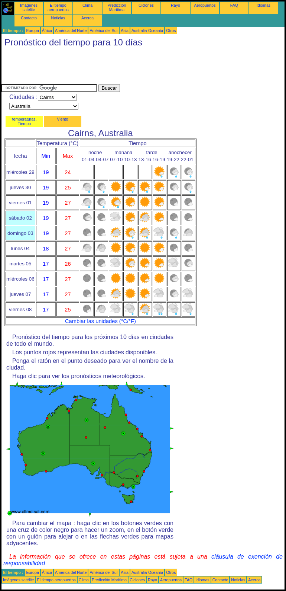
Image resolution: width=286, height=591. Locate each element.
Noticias (58, 18)
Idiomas (263, 5)
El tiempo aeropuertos (58, 7)
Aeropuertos (204, 5)
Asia (125, 30)
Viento (62, 119)
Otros (171, 30)
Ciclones (146, 5)
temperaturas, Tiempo (24, 121)
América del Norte (71, 30)
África (47, 30)
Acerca (87, 18)
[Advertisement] (136, 67)
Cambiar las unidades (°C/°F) (100, 321)
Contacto (29, 18)
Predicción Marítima (117, 7)
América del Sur (104, 30)
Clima (87, 5)
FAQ (234, 5)
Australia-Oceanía (147, 30)
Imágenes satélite (29, 7)
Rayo (175, 5)
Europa (32, 30)
